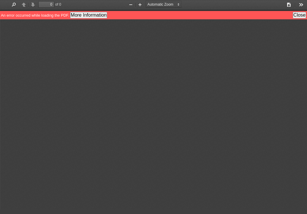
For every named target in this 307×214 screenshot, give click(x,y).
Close (299, 15)
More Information (89, 15)
